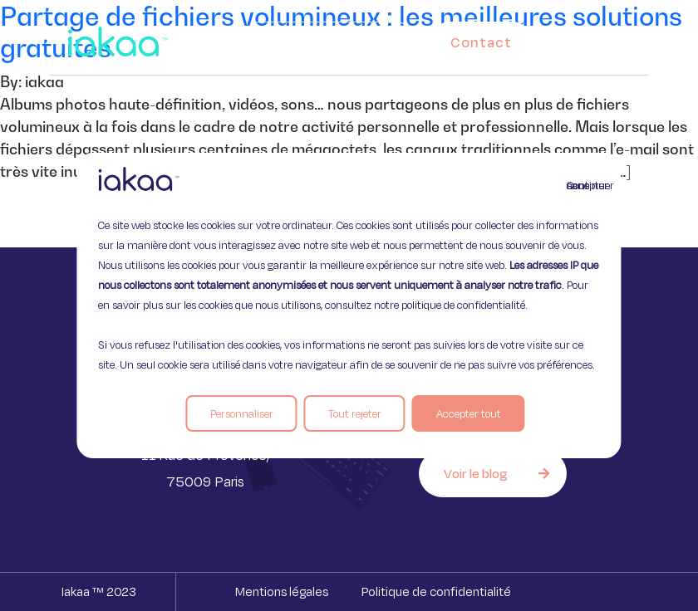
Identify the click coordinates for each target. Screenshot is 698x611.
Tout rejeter (354, 413)
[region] (348, 305)
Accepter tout (468, 413)
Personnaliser (241, 413)
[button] (613, 38)
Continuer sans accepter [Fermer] (577, 185)
